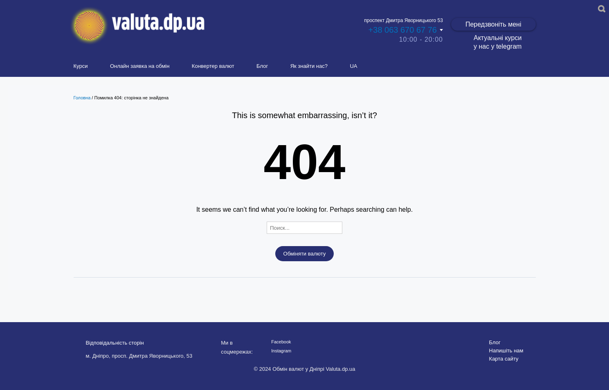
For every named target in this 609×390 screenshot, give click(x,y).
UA (353, 66)
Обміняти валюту (304, 254)
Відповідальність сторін (115, 343)
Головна (82, 97)
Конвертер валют (213, 66)
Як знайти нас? (309, 66)
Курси (81, 66)
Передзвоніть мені (493, 24)
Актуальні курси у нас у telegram (497, 42)
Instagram (281, 350)
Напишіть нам (506, 350)
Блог (262, 66)
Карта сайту (504, 359)
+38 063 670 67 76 (403, 29)
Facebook (281, 341)
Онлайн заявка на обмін (140, 66)
